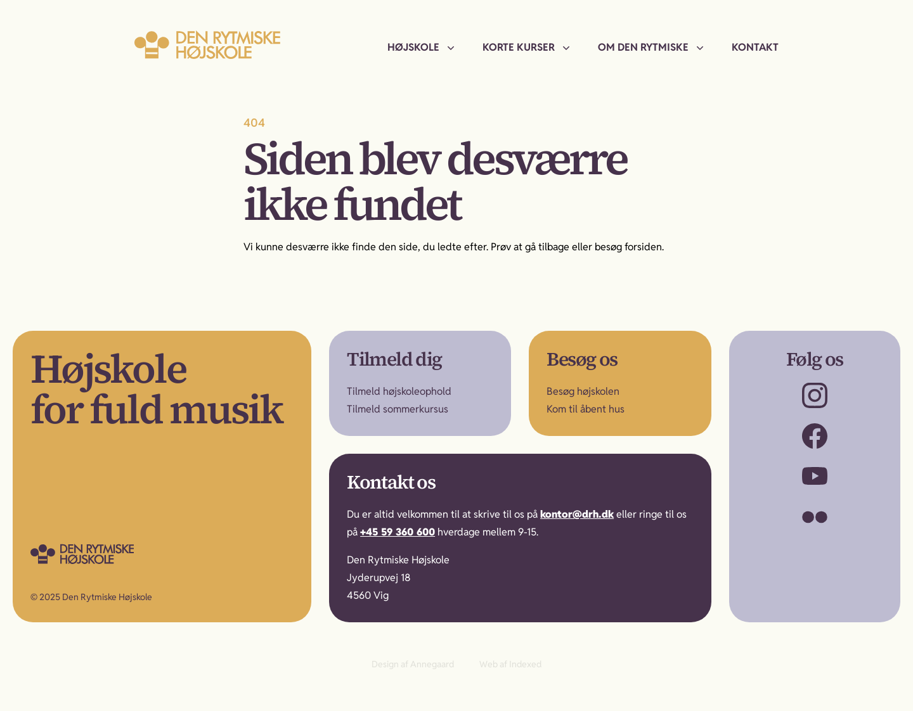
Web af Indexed (510, 664)
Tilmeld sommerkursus (397, 409)
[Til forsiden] (207, 44)
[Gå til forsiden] (108, 554)
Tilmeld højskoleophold (399, 391)
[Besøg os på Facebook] (814, 436)
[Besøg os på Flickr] (814, 517)
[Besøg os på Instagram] (814, 395)
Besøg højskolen (583, 391)
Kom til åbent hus (586, 409)
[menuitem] (422, 47)
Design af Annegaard (413, 664)
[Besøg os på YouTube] (814, 476)
